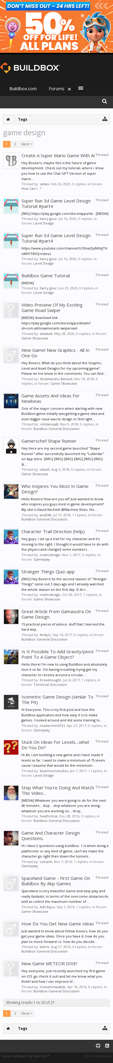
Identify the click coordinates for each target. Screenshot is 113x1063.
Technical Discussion (50, 684)
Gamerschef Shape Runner (49, 441)
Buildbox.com (23, 88)
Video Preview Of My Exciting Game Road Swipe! (52, 307)
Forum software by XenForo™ (25, 1056)
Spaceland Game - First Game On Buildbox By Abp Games (55, 880)
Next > (26, 144)
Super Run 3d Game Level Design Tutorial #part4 (56, 203)
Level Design (43, 223)
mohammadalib (52, 987)
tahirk (44, 946)
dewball (46, 333)
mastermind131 (52, 725)
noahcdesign (50, 554)
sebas (44, 184)
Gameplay (41, 559)
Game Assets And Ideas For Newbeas (50, 398)
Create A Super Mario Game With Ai (58, 155)
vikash (45, 469)
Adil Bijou (47, 907)
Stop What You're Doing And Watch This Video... (57, 790)
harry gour (48, 218)
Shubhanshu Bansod (56, 379)
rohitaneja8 (49, 424)
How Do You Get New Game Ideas (57, 924)
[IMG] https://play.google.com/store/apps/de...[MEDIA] (64, 213)
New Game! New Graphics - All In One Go (55, 352)
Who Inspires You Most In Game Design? (55, 489)
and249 (45, 515)
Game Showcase (34, 338)
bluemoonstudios (54, 771)
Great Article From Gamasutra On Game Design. (56, 614)
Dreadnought (50, 680)
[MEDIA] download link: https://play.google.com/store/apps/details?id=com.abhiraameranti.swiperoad (56, 322)
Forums (56, 88)
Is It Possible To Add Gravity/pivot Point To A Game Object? (57, 654)
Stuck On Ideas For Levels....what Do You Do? (55, 744)
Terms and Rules (97, 1056)
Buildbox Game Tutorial (45, 275)
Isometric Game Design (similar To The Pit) (57, 699)
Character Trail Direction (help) (53, 531)
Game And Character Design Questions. (50, 835)
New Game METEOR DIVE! (49, 963)
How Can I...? (31, 188)
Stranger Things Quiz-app (48, 571)
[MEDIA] (27, 283)
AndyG (45, 634)
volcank (46, 861)
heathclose (49, 816)
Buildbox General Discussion (56, 428)
